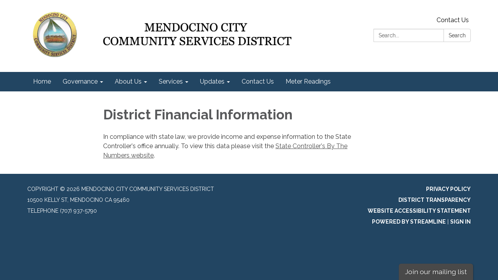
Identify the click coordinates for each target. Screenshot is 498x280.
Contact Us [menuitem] (258, 81)
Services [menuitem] (171, 81)
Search (457, 35)
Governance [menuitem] (80, 81)
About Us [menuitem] (128, 81)
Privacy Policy (448, 189)
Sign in (460, 222)
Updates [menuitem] (212, 81)
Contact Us (453, 20)
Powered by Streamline (409, 222)
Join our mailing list (436, 272)
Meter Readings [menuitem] (308, 81)
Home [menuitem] (42, 81)
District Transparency (434, 200)
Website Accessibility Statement (419, 211)
